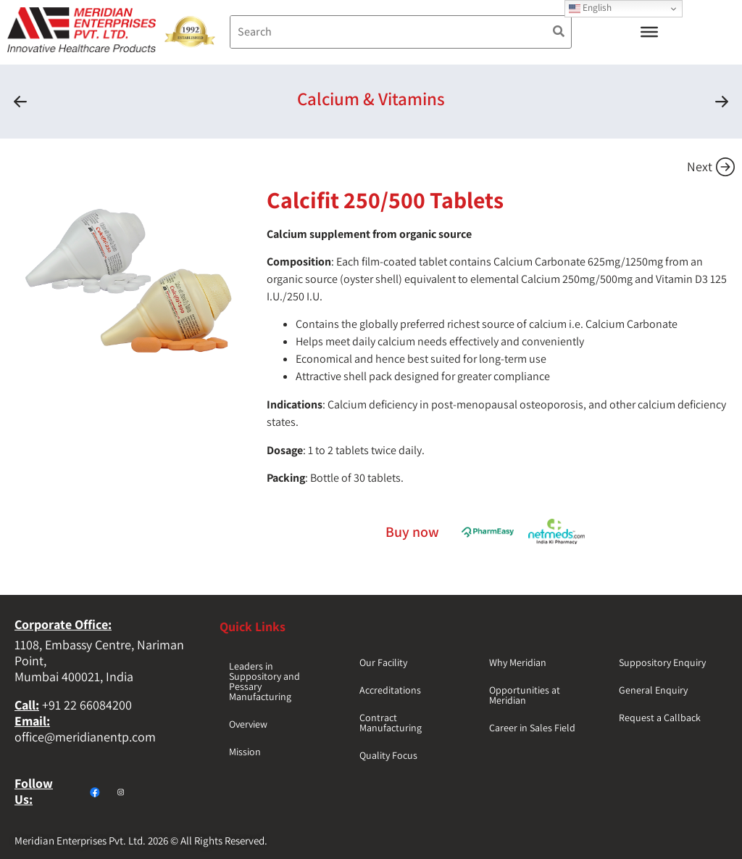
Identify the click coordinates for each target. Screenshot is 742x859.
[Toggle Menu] (649, 32)
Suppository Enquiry (662, 662)
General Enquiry (653, 689)
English (590, 8)
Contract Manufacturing (390, 722)
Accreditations (390, 689)
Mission (245, 751)
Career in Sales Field (532, 727)
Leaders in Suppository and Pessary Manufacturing (264, 681)
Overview (248, 724)
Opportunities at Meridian (524, 695)
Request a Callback (660, 717)
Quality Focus (388, 755)
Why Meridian (517, 662)
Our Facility (383, 662)
